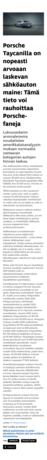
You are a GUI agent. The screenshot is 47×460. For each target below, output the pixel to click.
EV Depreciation (18, 422)
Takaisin (9, 447)
